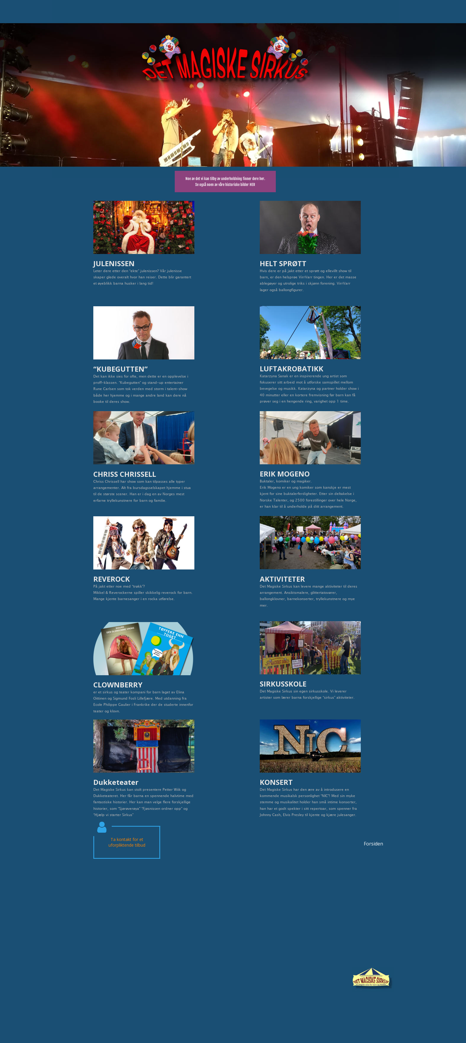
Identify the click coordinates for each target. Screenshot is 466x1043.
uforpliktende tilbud (126, 845)
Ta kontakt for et (127, 839)
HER (252, 184)
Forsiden (373, 843)
